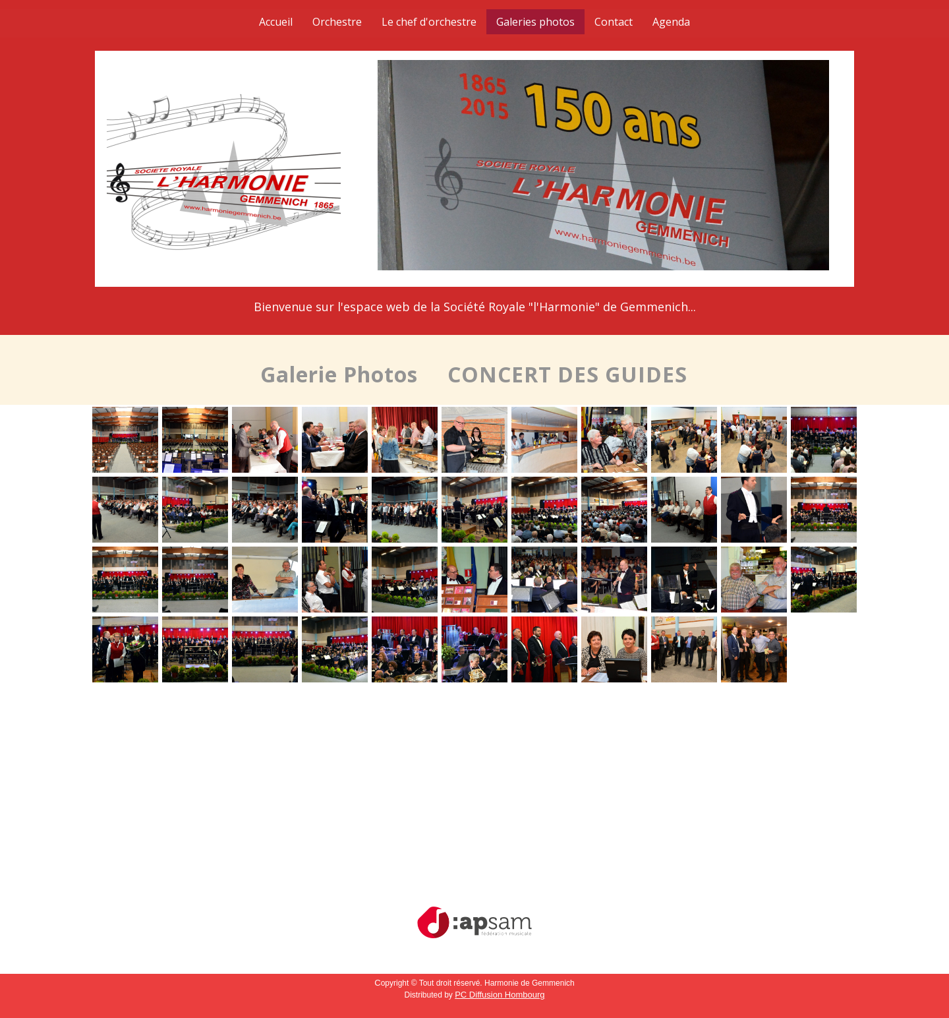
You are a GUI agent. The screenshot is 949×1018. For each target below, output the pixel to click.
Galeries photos (535, 22)
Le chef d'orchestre (429, 22)
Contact (613, 22)
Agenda (671, 22)
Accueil (276, 22)
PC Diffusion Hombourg (499, 995)
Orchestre (337, 22)
